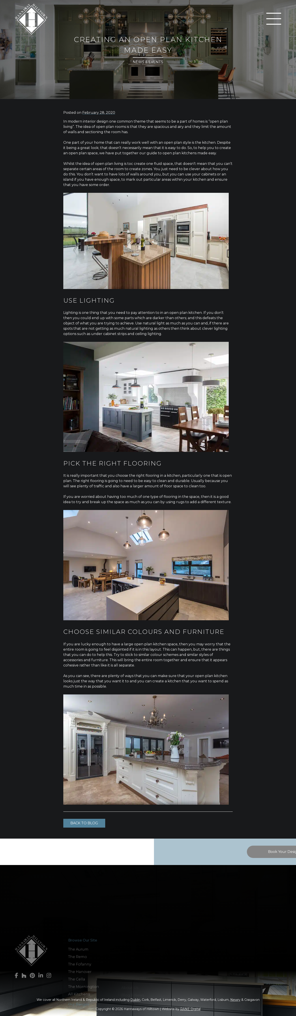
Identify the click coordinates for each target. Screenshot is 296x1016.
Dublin (135, 1000)
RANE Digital (190, 1009)
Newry (235, 1000)
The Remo (77, 993)
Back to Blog (84, 823)
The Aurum (78, 985)
